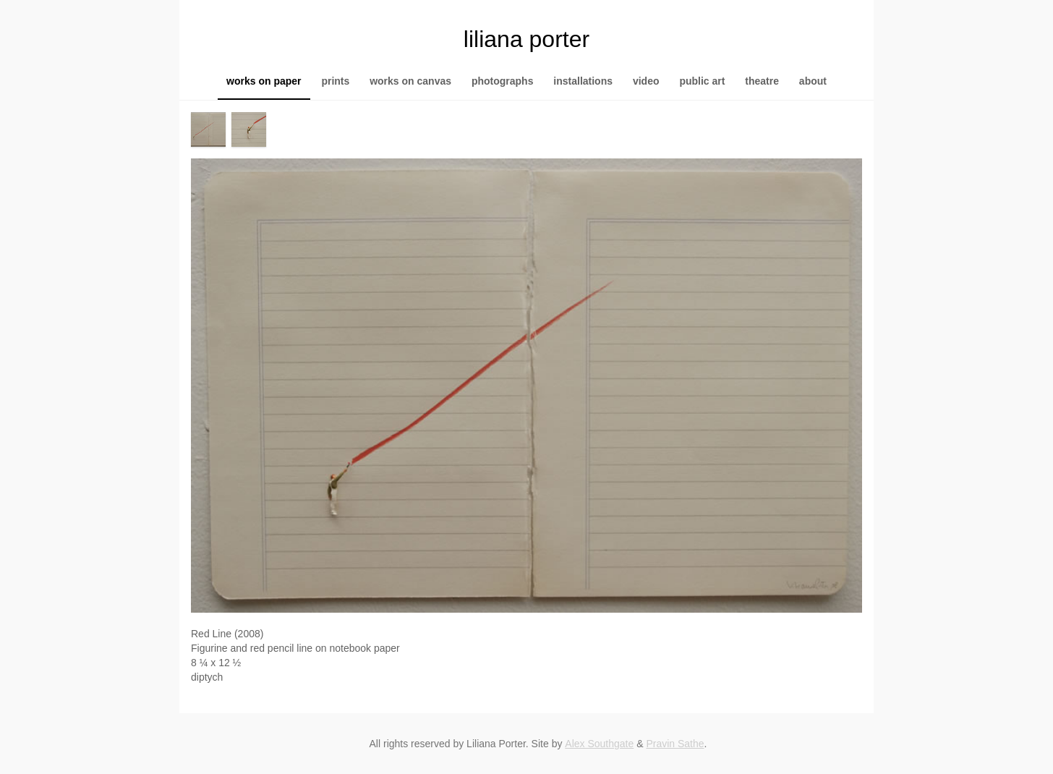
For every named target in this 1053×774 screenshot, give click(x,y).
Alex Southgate (599, 743)
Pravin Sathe (675, 743)
